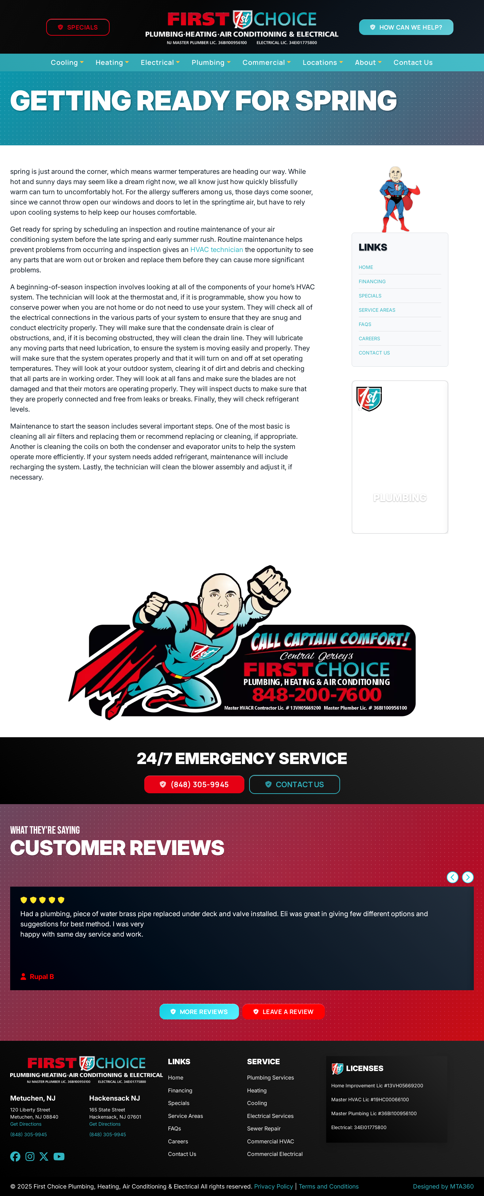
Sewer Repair (264, 1128)
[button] (400, 457)
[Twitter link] (43, 1157)
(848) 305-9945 (199, 784)
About (365, 62)
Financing (372, 281)
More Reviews (204, 1012)
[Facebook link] (15, 1157)
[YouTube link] (59, 1157)
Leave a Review (288, 1012)
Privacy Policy (273, 1186)
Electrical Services (270, 1115)
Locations (320, 62)
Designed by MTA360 (443, 1186)
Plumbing (208, 62)
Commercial (264, 62)
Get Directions (25, 1124)
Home (366, 267)
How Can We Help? (410, 27)
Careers (369, 338)
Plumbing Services (270, 1077)
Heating (109, 62)
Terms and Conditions (329, 1186)
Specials (82, 27)
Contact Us (413, 62)
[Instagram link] (29, 1157)
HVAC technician (216, 250)
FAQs (365, 324)
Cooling (64, 62)
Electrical (157, 62)
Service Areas (377, 310)
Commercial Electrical (275, 1153)
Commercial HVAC (270, 1141)
